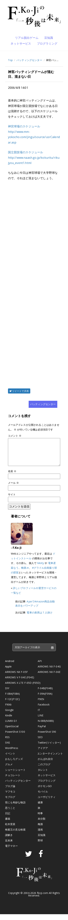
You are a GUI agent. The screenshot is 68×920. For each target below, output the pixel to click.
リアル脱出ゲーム (26, 38)
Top (10, 60)
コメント (15, 435)
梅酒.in (25, 573)
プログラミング (47, 43)
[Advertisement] (34, 279)
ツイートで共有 (19, 391)
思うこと (10, 813)
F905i (41, 705)
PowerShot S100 (15, 737)
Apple (8, 672)
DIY (7, 694)
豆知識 (48, 38)
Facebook (44, 710)
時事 (40, 819)
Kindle (8, 721)
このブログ (44, 770)
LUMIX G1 (11, 726)
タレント (43, 775)
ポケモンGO (45, 792)
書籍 (7, 824)
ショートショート (15, 775)
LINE (41, 721)
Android (9, 667)
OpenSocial (12, 732)
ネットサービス (21, 43)
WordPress (11, 753)
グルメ (9, 770)
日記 (7, 819)
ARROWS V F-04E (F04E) (19, 683)
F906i (8, 710)
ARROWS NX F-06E (49, 677)
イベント (10, 759)
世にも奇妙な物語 (15, 808)
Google (9, 715)
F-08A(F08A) (12, 699)
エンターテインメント (50, 759)
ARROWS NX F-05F (16, 677)
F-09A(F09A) (45, 699)
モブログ (10, 802)
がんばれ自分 (45, 764)
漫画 (40, 835)
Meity (40, 569)
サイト (12, 500)
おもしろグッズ (14, 764)
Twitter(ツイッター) (49, 748)
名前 (12, 477)
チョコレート (12, 781)
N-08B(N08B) (46, 726)
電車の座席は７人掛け (39, 618)
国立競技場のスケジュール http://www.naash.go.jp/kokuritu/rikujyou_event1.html (34, 157)
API (40, 667)
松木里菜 (10, 830)
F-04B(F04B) (45, 694)
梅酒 (40, 830)
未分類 (41, 824)
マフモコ (10, 797)
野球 (40, 846)
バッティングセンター (29, 60)
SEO (40, 743)
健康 (40, 808)
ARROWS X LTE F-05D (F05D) (23, 688)
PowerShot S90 (47, 737)
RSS (7, 743)
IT (39, 715)
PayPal (42, 732)
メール (13, 488)
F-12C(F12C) (12, 705)
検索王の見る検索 (15, 835)
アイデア (43, 753)
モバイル (43, 797)
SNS (7, 748)
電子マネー (11, 851)
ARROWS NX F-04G (49, 672)
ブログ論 (10, 792)
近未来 (9, 846)
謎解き (9, 840)
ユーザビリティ (47, 802)
